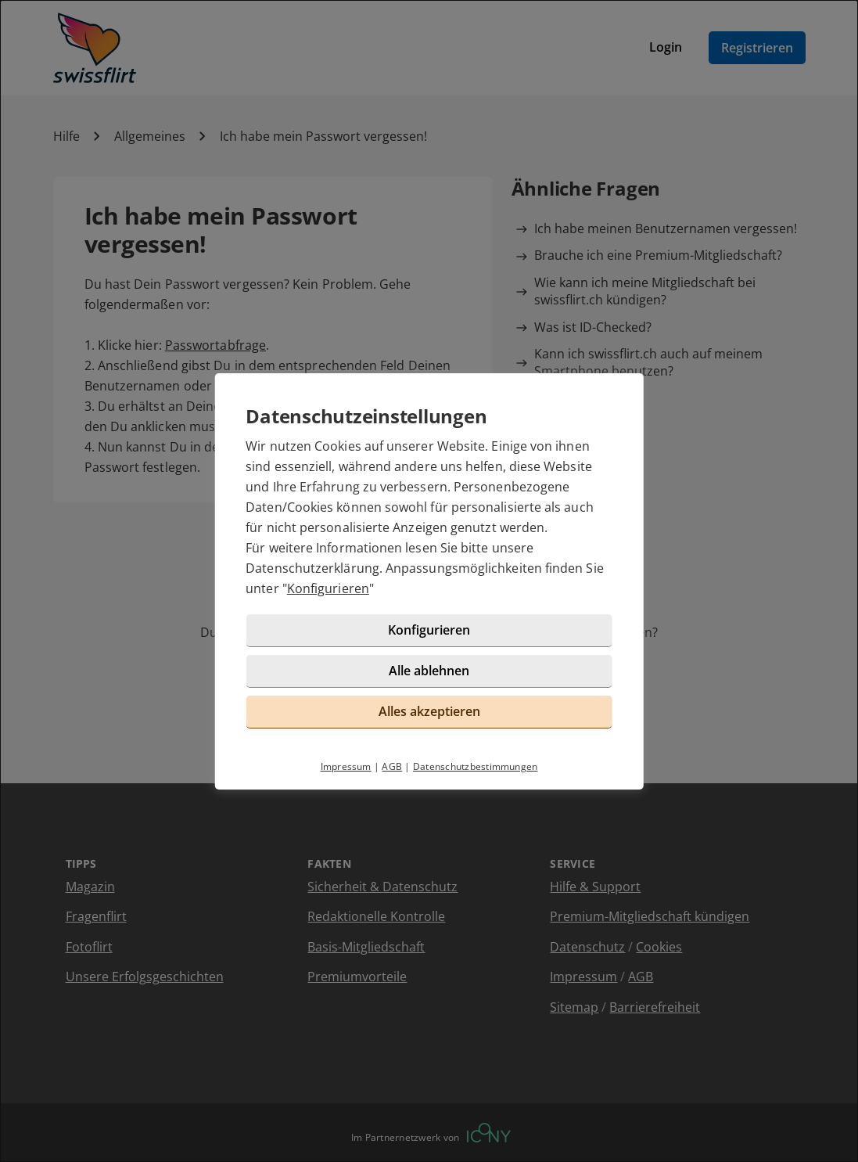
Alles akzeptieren (429, 711)
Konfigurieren (328, 588)
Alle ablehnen (429, 670)
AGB (392, 766)
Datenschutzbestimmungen (475, 766)
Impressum (346, 766)
